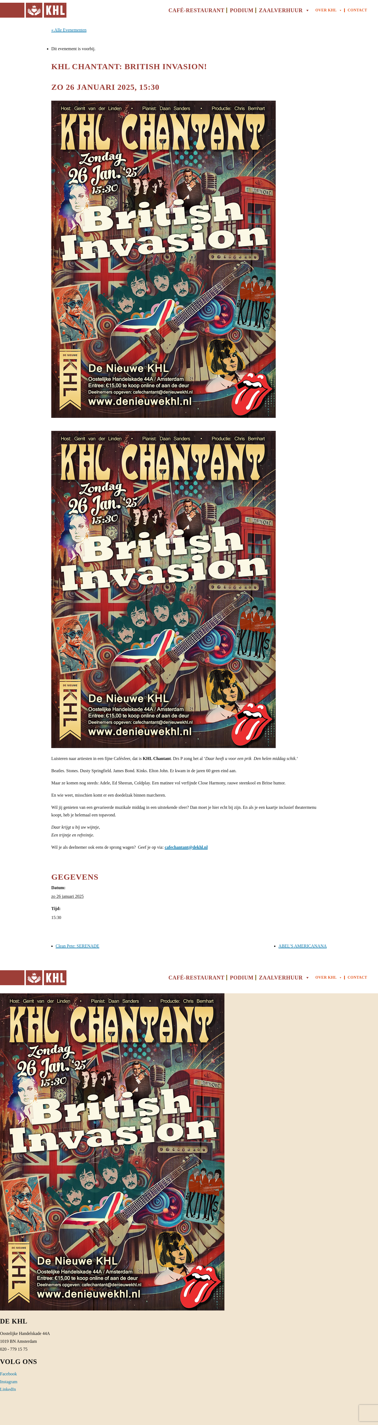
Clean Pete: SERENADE (77, 946)
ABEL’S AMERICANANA (302, 946)
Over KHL (328, 10)
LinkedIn (8, 1389)
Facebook (8, 1374)
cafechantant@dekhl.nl (186, 847)
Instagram (8, 1381)
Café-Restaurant (196, 10)
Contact (357, 10)
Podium (241, 10)
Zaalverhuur (284, 10)
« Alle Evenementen (69, 30)
